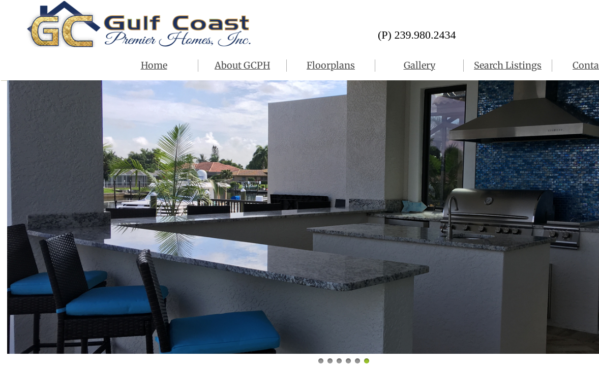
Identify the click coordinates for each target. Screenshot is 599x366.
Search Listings (508, 65)
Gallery (419, 65)
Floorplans (331, 65)
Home (154, 65)
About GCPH (242, 65)
